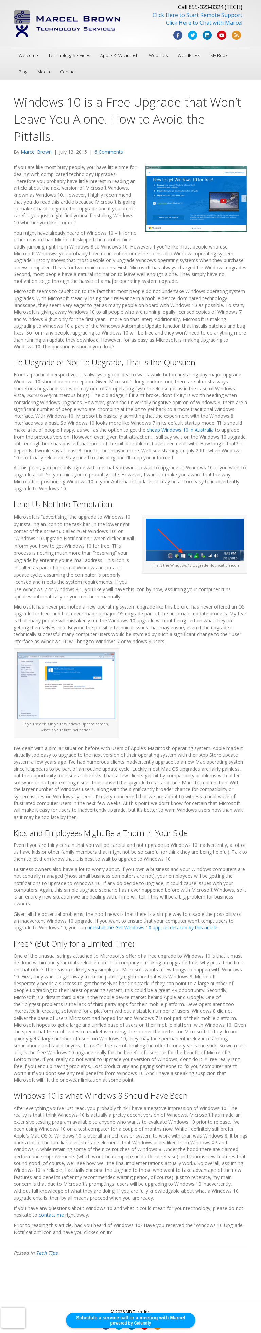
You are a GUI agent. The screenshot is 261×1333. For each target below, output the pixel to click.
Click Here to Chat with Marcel (204, 23)
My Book (218, 55)
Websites (158, 55)
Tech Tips (47, 1253)
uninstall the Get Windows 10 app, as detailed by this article (152, 927)
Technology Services (69, 55)
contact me (51, 1215)
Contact (68, 72)
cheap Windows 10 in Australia (180, 430)
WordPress (189, 55)
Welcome (28, 55)
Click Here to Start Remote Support (197, 15)
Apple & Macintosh (119, 55)
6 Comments (108, 152)
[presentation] (13, 1318)
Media (43, 72)
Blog (23, 72)
